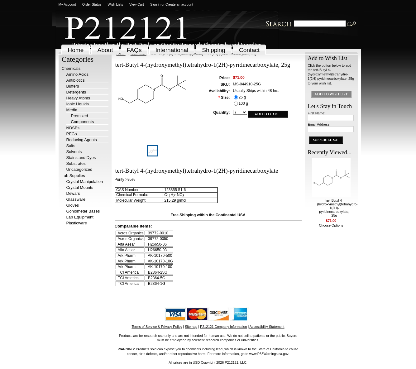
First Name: (316, 113)
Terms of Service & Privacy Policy (156, 326)
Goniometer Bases (83, 211)
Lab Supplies (73, 175)
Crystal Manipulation (84, 181)
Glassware (75, 199)
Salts (70, 145)
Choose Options (331, 225)
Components (82, 121)
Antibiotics (75, 80)
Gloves (72, 205)
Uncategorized (79, 169)
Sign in (155, 4)
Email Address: (319, 124)
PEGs (71, 134)
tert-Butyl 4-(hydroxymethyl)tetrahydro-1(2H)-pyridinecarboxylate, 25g (337, 208)
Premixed (79, 115)
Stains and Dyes (81, 157)
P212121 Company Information (223, 326)
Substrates (76, 163)
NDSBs (73, 128)
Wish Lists (115, 4)
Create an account (179, 4)
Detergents (76, 92)
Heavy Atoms (78, 98)
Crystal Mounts (79, 187)
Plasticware (76, 223)
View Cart (136, 4)
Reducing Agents (81, 139)
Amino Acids (77, 74)
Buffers (72, 86)
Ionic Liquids (77, 104)
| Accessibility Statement (266, 326)
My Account (67, 4)
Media (71, 110)
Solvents (74, 151)
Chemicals (71, 68)
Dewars (73, 193)
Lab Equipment (79, 217)
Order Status (92, 4)
